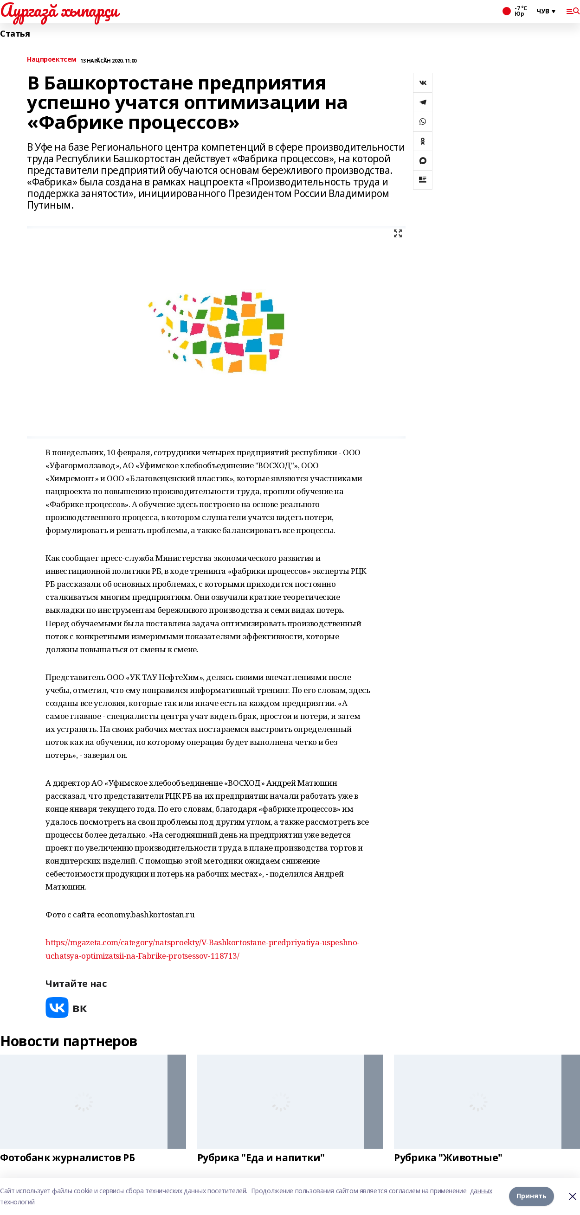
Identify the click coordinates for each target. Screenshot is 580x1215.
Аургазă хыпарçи (59, 9)
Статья (15, 33)
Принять (531, 1196)
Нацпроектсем (52, 60)
